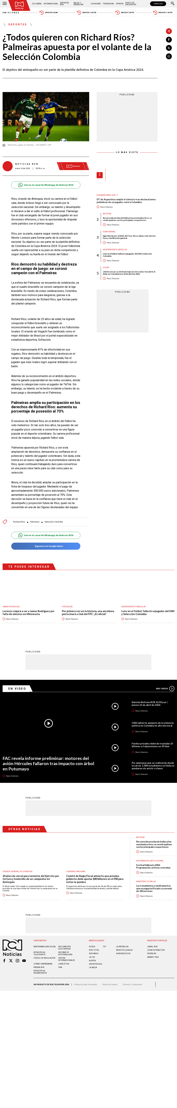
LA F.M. (92, 957)
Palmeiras (34, 522)
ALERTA (92, 961)
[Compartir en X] (169, 48)
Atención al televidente (39, 953)
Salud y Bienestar (78, 4)
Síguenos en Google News (46, 546)
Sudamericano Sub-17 (107, 195)
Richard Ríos (19, 522)
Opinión (119, 4)
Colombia (36, 4)
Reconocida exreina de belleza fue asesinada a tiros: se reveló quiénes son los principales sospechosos (127, 219)
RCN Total (94, 950)
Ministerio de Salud (146, 882)
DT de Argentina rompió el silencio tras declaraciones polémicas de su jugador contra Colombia (126, 201)
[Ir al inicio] (19, 5)
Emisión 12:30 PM (86, 13)
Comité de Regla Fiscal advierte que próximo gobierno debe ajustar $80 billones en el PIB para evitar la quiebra (94, 879)
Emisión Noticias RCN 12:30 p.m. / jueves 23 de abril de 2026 (150, 704)
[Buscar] (172, 4)
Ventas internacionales (66, 959)
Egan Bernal (109, 232)
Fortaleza (67, 607)
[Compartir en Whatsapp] (169, 56)
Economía (96, 4)
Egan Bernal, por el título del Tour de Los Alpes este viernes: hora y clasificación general (129, 237)
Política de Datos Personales (85, 985)
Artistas (107, 214)
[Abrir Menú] (5, 3)
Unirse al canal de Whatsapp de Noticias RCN (45, 185)
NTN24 (92, 947)
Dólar (106, 267)
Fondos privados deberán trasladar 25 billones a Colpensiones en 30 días (152, 745)
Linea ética (63, 964)
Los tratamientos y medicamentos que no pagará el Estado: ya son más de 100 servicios (154, 889)
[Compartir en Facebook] (169, 40)
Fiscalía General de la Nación (17, 872)
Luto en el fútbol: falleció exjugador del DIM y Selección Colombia (127, 255)
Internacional (51, 4)
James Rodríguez (11, 607)
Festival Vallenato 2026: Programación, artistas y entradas (153, 866)
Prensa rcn (39, 967)
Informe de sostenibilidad (65, 953)
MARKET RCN (153, 957)
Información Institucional (150, 861)
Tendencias (108, 4)
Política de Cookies (110, 985)
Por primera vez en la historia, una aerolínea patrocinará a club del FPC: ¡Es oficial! (88, 613)
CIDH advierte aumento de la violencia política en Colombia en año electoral (153, 724)
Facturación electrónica (64, 948)
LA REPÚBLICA (122, 947)
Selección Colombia (54, 522)
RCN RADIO (94, 954)
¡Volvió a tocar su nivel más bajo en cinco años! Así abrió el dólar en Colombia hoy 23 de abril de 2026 (129, 273)
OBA (60, 967)
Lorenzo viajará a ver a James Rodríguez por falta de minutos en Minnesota (28, 613)
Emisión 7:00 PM (124, 13)
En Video (17, 688)
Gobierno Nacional (76, 872)
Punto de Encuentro (130, 4)
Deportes (17, 24)
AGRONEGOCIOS (123, 954)
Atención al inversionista (40, 972)
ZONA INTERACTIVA (156, 950)
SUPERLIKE (151, 954)
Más (165, 688)
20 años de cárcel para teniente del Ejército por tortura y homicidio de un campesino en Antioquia (31, 879)
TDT (104, 947)
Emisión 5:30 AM (48, 13)
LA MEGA (93, 968)
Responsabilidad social (45, 947)
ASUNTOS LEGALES (124, 950)
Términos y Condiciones (132, 985)
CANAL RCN (158, 4)
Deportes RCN (64, 4)
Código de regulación (44, 958)
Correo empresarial (43, 964)
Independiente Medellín (115, 249)
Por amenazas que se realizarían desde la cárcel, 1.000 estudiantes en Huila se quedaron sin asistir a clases (153, 766)
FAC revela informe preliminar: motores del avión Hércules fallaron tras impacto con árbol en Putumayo (48, 763)
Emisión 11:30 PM (162, 13)
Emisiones (11, 13)
